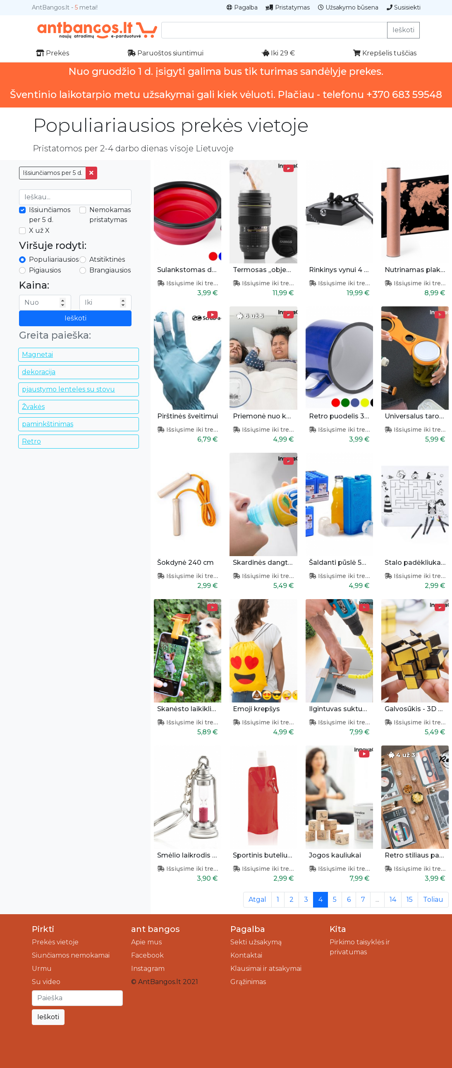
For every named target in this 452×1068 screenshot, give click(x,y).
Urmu (42, 968)
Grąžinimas (248, 982)
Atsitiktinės (107, 259)
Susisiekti (404, 7)
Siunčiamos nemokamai (71, 955)
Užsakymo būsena (348, 7)
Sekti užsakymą (256, 942)
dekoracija (38, 372)
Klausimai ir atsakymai (265, 968)
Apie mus (146, 942)
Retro (31, 441)
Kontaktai (246, 955)
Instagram (148, 968)
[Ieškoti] (77, 998)
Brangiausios (110, 270)
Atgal (257, 899)
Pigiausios (45, 270)
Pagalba (242, 7)
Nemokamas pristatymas (110, 215)
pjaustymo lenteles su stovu (68, 389)
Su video (46, 982)
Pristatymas (288, 7)
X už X (39, 230)
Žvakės (33, 407)
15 (410, 899)
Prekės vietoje (55, 942)
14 (393, 899)
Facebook (147, 955)
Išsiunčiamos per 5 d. (52, 173)
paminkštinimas (47, 424)
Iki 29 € (278, 53)
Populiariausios (54, 259)
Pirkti (43, 929)
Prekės (52, 53)
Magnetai (37, 354)
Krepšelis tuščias (384, 53)
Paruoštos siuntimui (165, 53)
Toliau (433, 899)
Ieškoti (403, 30)
